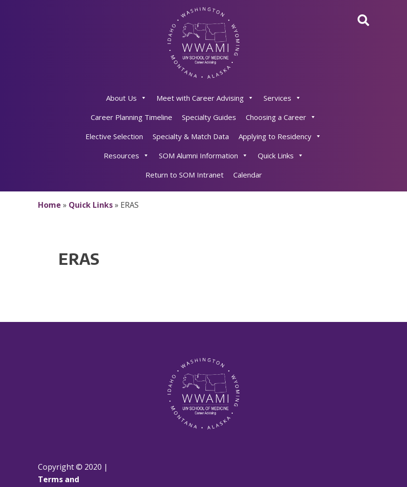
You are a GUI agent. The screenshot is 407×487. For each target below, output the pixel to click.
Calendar (247, 174)
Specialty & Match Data (191, 136)
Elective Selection (114, 136)
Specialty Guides (209, 117)
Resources (126, 155)
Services (282, 98)
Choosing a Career (281, 117)
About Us (126, 98)
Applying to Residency (280, 136)
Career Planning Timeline (131, 117)
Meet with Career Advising (205, 98)
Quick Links (281, 155)
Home (49, 205)
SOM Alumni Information (203, 155)
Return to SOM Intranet (184, 174)
